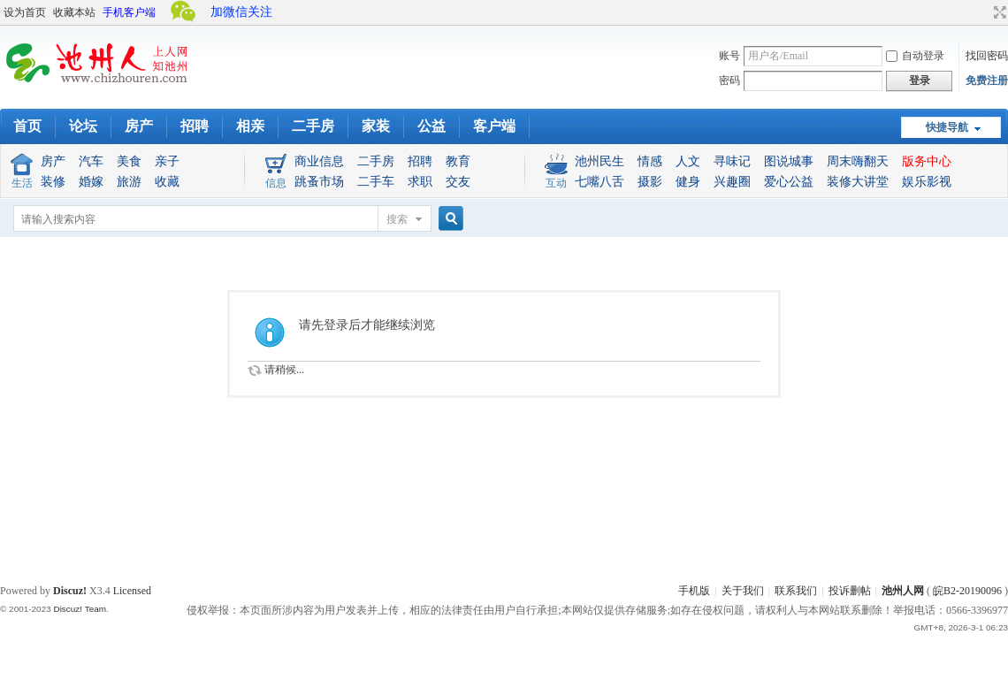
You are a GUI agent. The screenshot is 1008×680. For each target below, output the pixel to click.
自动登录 (915, 56)
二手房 (313, 126)
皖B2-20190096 (967, 590)
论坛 (83, 126)
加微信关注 (241, 12)
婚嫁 (91, 181)
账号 (729, 56)
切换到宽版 (998, 12)
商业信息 (319, 161)
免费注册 (987, 80)
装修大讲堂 (858, 181)
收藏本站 (74, 12)
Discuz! (70, 590)
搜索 (397, 219)
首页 (27, 126)
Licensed (132, 590)
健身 (688, 181)
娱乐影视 (926, 181)
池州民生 (599, 161)
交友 (458, 181)
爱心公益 (788, 181)
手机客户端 (129, 12)
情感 (650, 161)
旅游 (129, 181)
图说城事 (788, 161)
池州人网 (903, 590)
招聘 (194, 126)
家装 (376, 126)
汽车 (91, 161)
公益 (431, 126)
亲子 (167, 161)
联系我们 (796, 590)
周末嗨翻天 (858, 161)
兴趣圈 (732, 181)
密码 (729, 80)
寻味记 (732, 161)
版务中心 (926, 161)
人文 (688, 161)
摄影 (650, 181)
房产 (139, 126)
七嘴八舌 (599, 181)
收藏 (167, 181)
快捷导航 (947, 127)
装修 (53, 181)
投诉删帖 (850, 590)
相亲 (250, 126)
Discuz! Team (79, 609)
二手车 (375, 181)
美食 (129, 161)
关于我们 (743, 590)
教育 (458, 161)
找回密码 (987, 56)
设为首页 (25, 12)
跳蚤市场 (319, 181)
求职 (420, 181)
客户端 (494, 126)
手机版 (694, 590)
